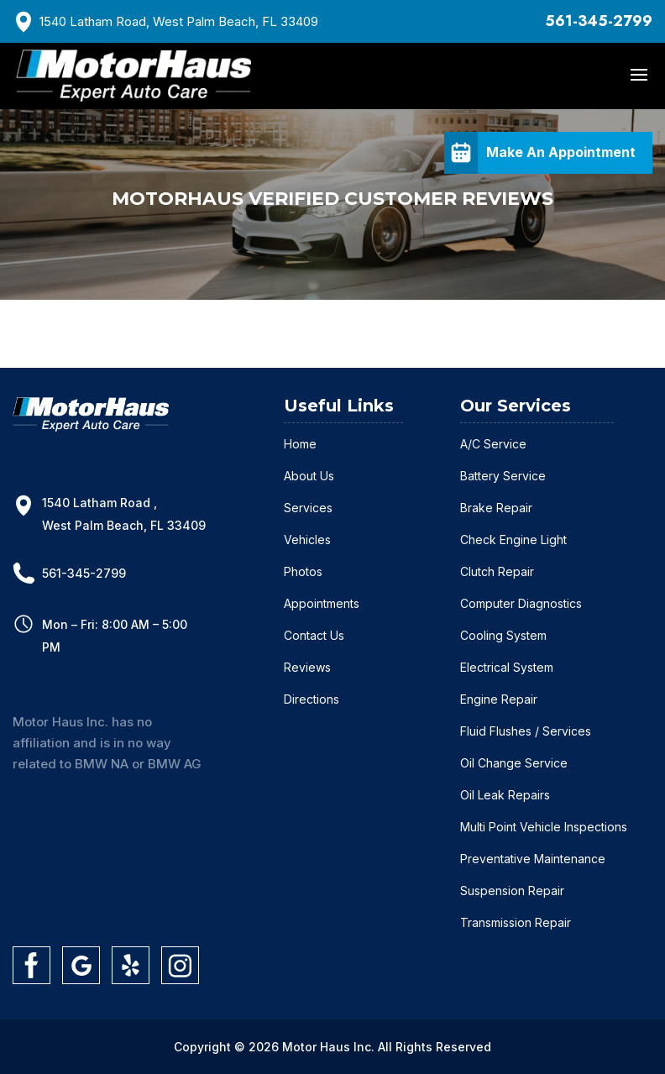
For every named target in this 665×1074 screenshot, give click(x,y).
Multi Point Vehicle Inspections (543, 827)
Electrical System (506, 667)
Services (308, 507)
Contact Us (314, 635)
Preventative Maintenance (532, 858)
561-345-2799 (598, 21)
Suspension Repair (512, 890)
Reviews (307, 667)
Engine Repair (498, 699)
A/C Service (493, 444)
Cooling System (503, 635)
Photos (303, 571)
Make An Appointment (561, 152)
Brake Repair (496, 507)
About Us (309, 476)
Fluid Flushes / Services (525, 731)
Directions (311, 699)
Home (300, 444)
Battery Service (503, 476)
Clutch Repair (497, 571)
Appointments (321, 603)
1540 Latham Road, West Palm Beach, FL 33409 (178, 21)
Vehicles (307, 539)
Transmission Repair (515, 922)
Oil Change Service (514, 763)
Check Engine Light (513, 539)
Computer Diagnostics (521, 603)
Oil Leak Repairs (505, 795)
